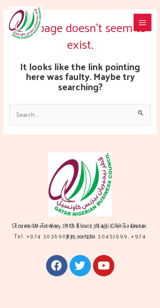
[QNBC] (25, 22)
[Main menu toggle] (142, 23)
